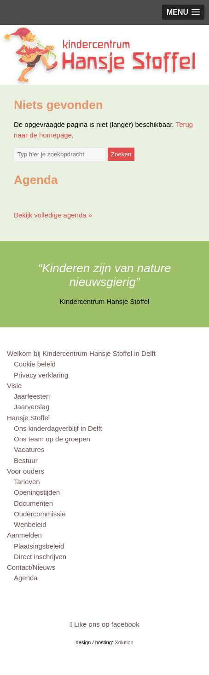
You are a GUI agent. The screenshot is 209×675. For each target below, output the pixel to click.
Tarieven (27, 482)
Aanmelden (24, 535)
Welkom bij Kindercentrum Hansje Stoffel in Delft (81, 353)
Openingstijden (37, 492)
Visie (14, 385)
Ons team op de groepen (52, 439)
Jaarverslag (32, 407)
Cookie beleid (35, 364)
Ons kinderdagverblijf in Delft (58, 428)
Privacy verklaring (41, 375)
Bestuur (26, 460)
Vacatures (29, 449)
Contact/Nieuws (31, 567)
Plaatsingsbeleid (39, 546)
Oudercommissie (40, 514)
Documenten (33, 503)
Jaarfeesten (32, 396)
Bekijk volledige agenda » (53, 215)
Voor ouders (25, 471)
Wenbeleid (30, 524)
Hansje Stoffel (28, 418)
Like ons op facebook (104, 624)
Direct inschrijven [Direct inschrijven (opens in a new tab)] (40, 557)
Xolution (124, 642)
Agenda (26, 578)
